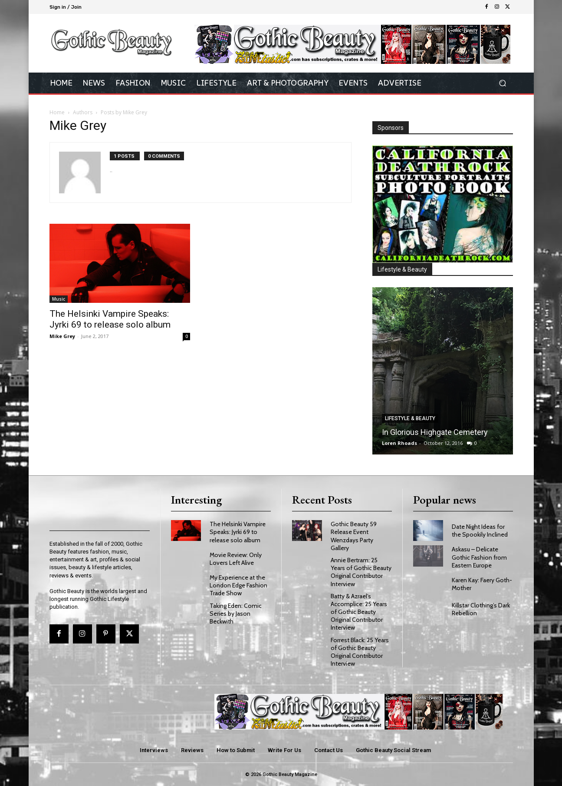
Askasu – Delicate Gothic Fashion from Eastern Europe (479, 557)
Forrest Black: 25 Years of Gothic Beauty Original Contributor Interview (360, 652)
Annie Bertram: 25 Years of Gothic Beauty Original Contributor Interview (361, 572)
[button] (503, 83)
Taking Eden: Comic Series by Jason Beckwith (236, 613)
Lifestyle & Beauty (410, 418)
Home (57, 112)
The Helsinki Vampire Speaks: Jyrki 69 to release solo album (110, 319)
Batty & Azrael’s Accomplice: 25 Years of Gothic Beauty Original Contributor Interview (359, 612)
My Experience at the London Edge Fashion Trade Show (238, 585)
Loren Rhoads (399, 443)
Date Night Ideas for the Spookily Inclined (480, 530)
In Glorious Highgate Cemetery (435, 432)
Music (58, 299)
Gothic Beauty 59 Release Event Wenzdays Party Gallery (354, 536)
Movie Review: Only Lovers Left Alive (236, 559)
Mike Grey (62, 336)
